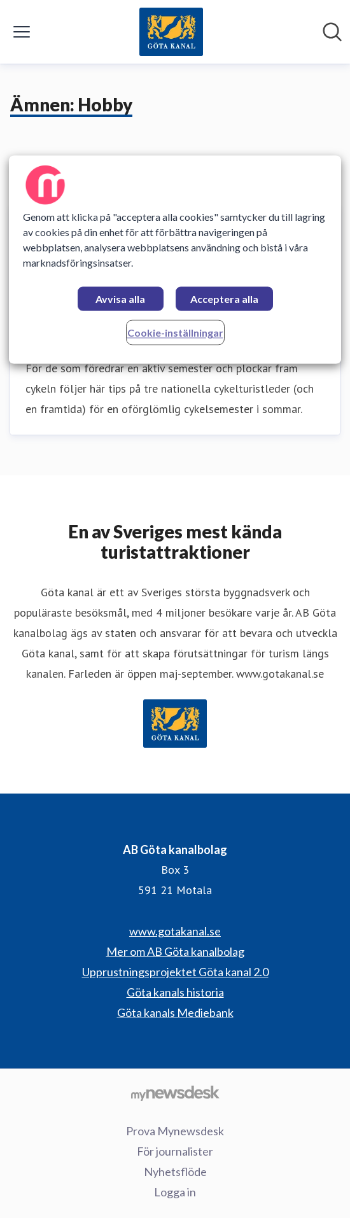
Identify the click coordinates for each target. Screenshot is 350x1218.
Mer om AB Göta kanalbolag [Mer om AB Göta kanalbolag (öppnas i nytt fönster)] (175, 951)
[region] (175, 260)
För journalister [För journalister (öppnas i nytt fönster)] (175, 1151)
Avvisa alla (120, 299)
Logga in (175, 1192)
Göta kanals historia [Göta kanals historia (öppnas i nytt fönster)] (175, 992)
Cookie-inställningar (175, 333)
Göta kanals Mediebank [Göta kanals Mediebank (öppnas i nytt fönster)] (175, 1012)
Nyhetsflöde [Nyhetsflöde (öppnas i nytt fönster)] (175, 1172)
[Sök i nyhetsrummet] (332, 32)
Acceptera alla (224, 299)
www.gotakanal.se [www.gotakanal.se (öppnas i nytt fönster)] (175, 931)
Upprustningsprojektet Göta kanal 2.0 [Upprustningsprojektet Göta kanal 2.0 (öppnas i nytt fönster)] (175, 972)
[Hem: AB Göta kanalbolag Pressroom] (171, 32)
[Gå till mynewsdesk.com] (175, 1092)
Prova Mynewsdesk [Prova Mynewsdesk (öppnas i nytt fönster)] (175, 1131)
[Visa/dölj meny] (22, 32)
